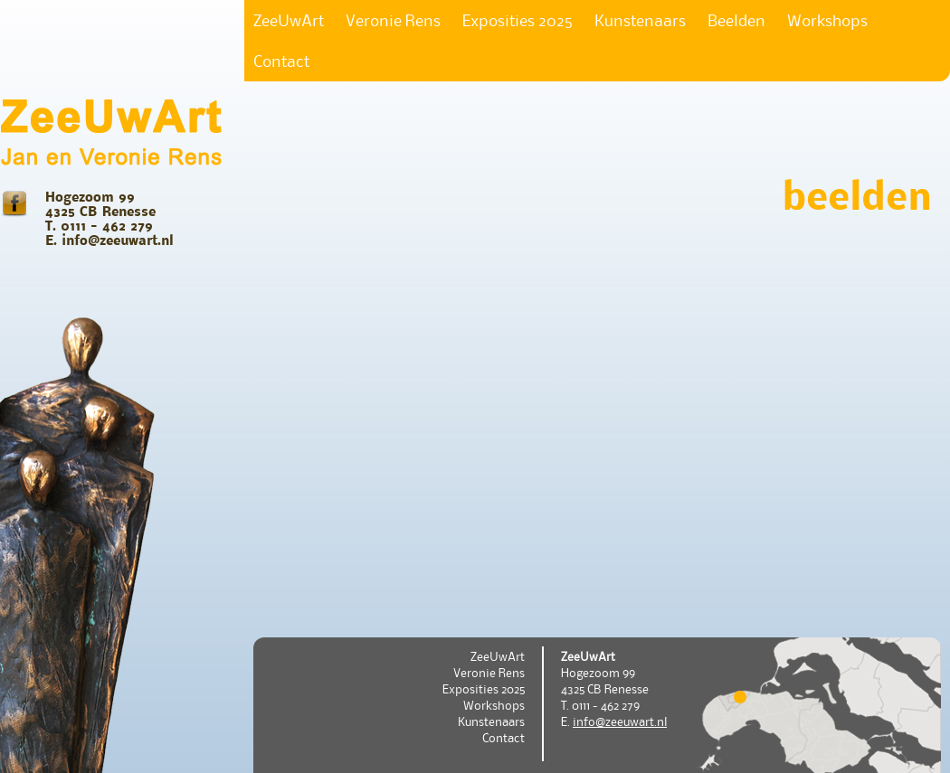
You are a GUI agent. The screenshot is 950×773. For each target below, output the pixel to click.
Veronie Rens (393, 20)
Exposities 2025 (517, 20)
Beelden (736, 20)
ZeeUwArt (288, 20)
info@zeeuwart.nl (620, 721)
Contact (281, 61)
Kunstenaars (640, 20)
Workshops (827, 20)
